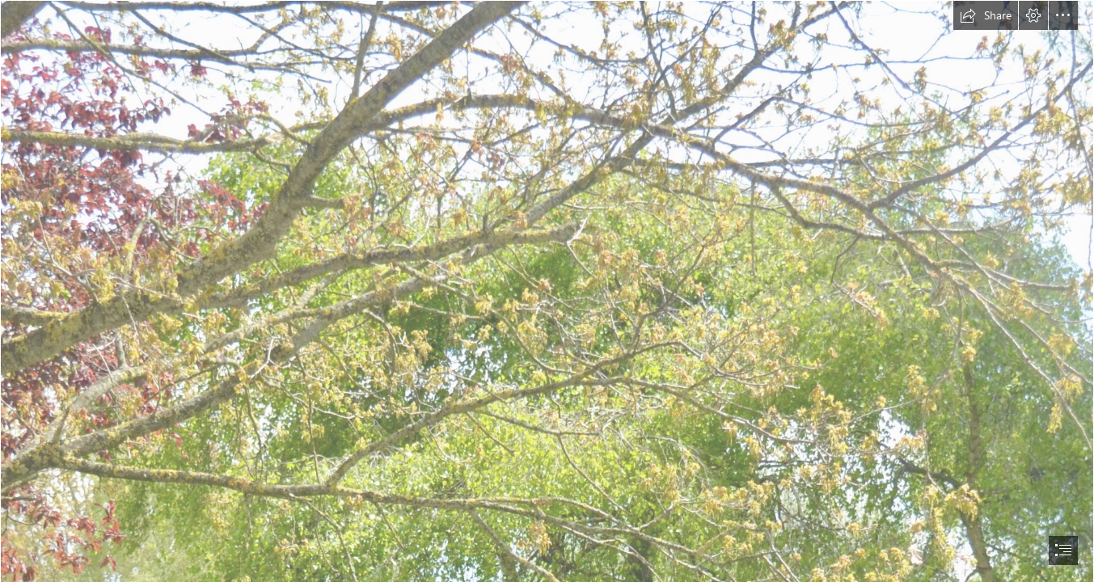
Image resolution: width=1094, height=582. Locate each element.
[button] (985, 15)
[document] (547, 291)
